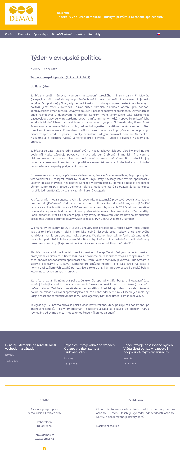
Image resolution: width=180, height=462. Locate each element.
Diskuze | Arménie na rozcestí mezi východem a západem (30, 347)
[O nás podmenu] (14, 34)
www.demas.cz (44, 438)
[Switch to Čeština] (158, 34)
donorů (170, 409)
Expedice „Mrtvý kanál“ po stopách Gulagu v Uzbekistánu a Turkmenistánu (89, 348)
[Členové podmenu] (29, 34)
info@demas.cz (44, 435)
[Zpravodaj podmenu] (48, 34)
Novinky (35, 68)
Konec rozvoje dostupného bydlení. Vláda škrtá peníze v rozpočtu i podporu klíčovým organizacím (148, 348)
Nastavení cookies (107, 426)
